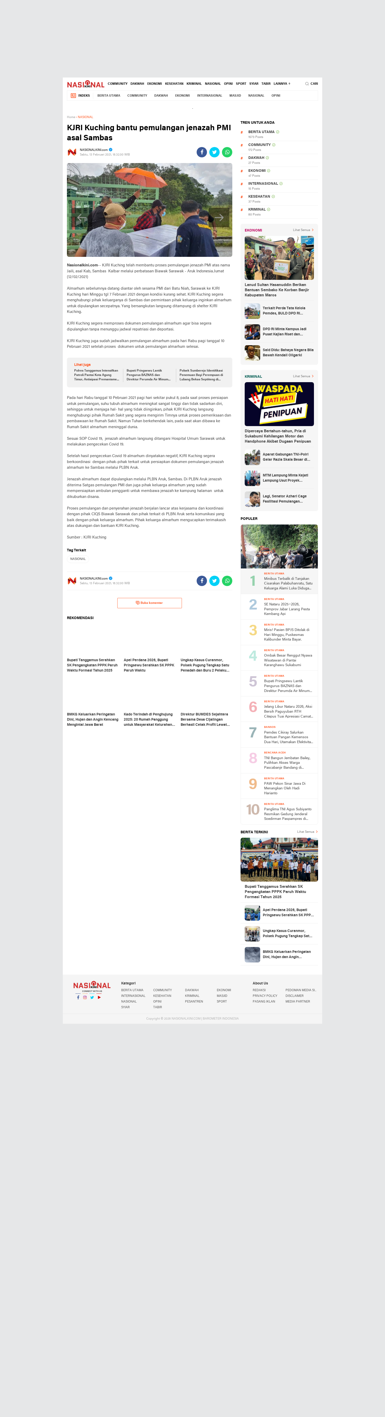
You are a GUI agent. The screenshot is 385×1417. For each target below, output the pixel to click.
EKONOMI (154, 84)
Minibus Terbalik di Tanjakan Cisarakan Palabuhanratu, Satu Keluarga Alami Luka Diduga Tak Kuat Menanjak (288, 584)
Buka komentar (149, 603)
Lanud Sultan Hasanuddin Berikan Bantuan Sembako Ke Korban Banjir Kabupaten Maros (277, 290)
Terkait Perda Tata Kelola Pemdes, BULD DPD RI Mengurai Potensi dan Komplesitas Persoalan (284, 311)
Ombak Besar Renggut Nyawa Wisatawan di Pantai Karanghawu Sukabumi (288, 660)
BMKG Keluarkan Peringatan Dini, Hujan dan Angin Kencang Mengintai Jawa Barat (287, 955)
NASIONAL (213, 84)
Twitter (92, 1000)
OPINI (228, 84)
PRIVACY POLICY (265, 996)
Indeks (80, 96)
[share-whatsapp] (227, 152)
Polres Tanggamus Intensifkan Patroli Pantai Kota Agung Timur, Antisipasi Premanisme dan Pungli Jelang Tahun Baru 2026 (96, 375)
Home (71, 117)
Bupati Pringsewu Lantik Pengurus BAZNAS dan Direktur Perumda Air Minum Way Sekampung (147, 375)
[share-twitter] (214, 152)
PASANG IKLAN (264, 1001)
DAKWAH (137, 84)
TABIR (266, 84)
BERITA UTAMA (108, 95)
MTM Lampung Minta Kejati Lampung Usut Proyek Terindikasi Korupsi (285, 478)
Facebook (78, 1000)
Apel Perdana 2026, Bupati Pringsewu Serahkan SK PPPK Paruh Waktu (288, 913)
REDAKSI (259, 990)
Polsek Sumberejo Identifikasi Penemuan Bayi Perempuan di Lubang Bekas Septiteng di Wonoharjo (201, 375)
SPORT (241, 84)
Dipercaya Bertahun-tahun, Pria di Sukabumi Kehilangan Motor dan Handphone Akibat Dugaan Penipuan (278, 436)
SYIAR (253, 84)
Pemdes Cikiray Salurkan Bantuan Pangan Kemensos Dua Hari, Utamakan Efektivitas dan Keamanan (288, 738)
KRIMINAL (194, 84)
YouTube (99, 1000)
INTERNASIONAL (209, 95)
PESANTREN (194, 1001)
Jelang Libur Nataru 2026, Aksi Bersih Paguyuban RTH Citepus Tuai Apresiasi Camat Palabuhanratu (288, 712)
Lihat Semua (301, 230)
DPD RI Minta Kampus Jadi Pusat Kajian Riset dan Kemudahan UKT (284, 332)
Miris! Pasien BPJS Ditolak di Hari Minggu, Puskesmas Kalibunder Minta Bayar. (286, 635)
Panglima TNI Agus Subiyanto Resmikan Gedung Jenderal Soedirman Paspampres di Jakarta (288, 814)
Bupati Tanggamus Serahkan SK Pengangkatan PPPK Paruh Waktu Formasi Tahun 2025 (275, 892)
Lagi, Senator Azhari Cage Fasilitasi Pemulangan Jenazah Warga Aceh (285, 499)
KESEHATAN (174, 84)
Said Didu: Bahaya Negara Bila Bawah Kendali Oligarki (288, 352)
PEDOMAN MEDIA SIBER (302, 990)
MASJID (235, 95)
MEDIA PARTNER (298, 1001)
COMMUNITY (117, 84)
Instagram (85, 1000)
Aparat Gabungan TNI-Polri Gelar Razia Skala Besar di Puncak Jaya (286, 458)
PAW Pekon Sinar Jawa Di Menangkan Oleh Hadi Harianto (284, 788)
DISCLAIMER (295, 996)
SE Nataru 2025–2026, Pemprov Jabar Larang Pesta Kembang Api (287, 609)
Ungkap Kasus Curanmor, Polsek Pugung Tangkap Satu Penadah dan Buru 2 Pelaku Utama (287, 934)
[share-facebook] (202, 152)
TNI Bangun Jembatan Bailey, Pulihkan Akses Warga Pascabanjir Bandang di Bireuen (287, 763)
